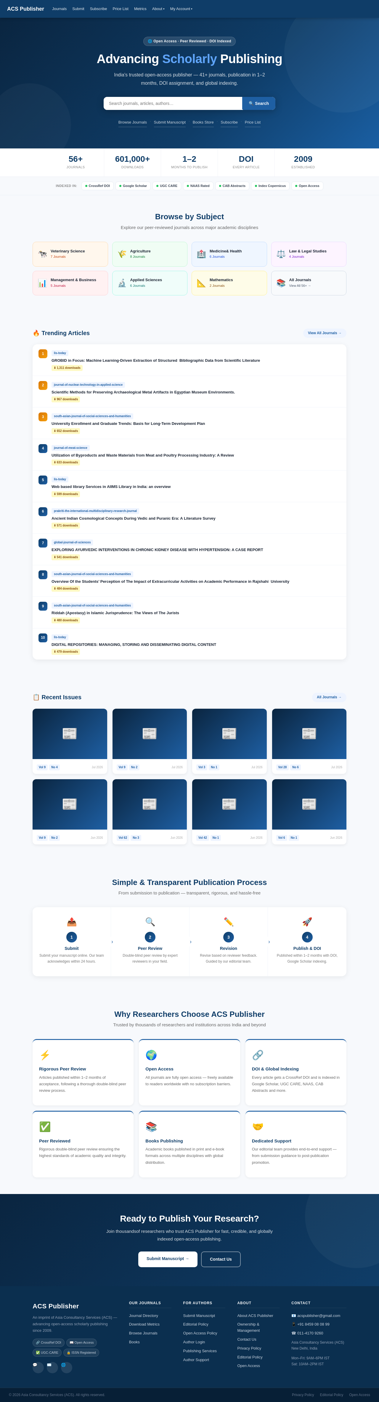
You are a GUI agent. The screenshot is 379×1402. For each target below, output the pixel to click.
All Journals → (329, 697)
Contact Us (221, 1259)
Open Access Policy (200, 1333)
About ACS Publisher (255, 1315)
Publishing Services (200, 1351)
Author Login (194, 1342)
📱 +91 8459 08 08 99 (310, 1324)
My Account (181, 9)
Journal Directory (143, 1315)
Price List (120, 9)
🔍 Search (259, 103)
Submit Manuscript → (168, 1258)
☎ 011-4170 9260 (307, 1333)
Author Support (196, 1360)
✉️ (49, 1365)
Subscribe (98, 9)
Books (134, 1342)
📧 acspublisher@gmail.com (315, 1315)
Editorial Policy (195, 1324)
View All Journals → (325, 333)
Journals (59, 9)
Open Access (248, 1365)
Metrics (140, 9)
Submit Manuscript (170, 122)
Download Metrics (144, 1324)
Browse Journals (132, 122)
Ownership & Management (248, 1327)
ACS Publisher (25, 9)
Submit (78, 9)
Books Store (203, 122)
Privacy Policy (249, 1348)
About (158, 9)
